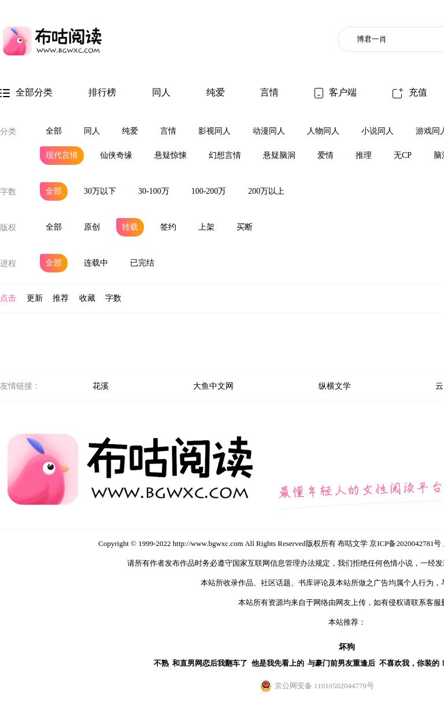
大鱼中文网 (213, 386)
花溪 (100, 386)
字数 (8, 191)
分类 (8, 131)
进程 (8, 263)
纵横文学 (335, 386)
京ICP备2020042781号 (405, 543)
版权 (8, 227)
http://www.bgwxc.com (208, 543)
